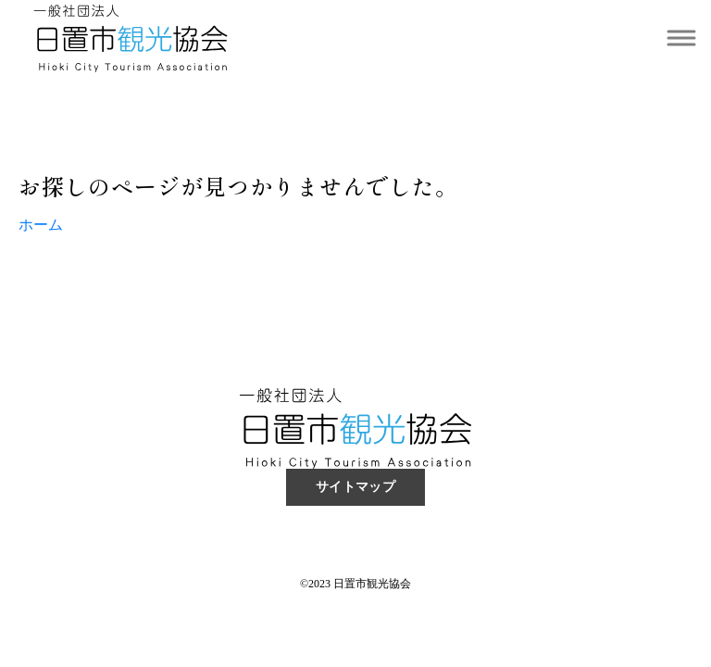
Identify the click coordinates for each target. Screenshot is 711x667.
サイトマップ (356, 487)
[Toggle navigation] (681, 38)
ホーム (41, 225)
